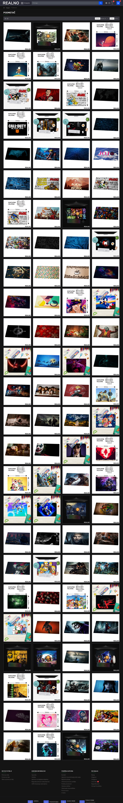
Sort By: (97, 18)
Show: (112, 18)
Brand (8, 7)
